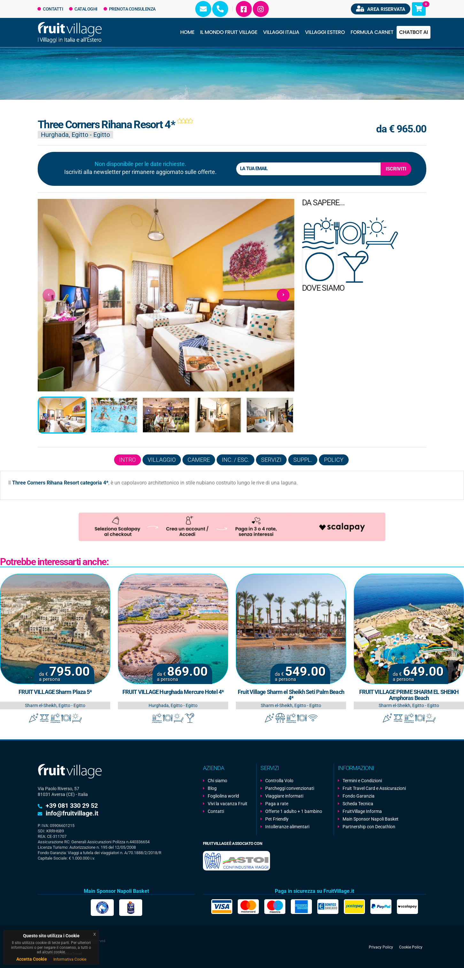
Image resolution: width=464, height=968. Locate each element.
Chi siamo (217, 780)
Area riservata (380, 8)
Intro (127, 459)
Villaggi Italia (281, 32)
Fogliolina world (223, 796)
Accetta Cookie (31, 959)
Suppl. (302, 459)
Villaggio (162, 459)
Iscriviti (396, 169)
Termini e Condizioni (362, 780)
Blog (212, 788)
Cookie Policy (410, 947)
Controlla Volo (279, 780)
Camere (199, 459)
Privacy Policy (381, 947)
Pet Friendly (277, 819)
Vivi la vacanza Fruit (227, 803)
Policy (334, 459)
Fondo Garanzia (359, 796)
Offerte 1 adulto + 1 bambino (293, 811)
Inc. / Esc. (235, 459)
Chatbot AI (413, 32)
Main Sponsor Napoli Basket (370, 819)
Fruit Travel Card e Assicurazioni (374, 788)
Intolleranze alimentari (287, 826)
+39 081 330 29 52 (72, 805)
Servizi (271, 459)
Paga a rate (276, 803)
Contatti (50, 9)
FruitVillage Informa (362, 811)
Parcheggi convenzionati (289, 788)
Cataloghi (83, 9)
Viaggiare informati (284, 796)
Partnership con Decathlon (369, 826)
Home (187, 32)
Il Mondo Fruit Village (228, 32)
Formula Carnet (372, 32)
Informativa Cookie (69, 959)
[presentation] (49, 295)
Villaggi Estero (325, 32)
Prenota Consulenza (130, 9)
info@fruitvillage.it (72, 813)
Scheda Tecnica (358, 803)
